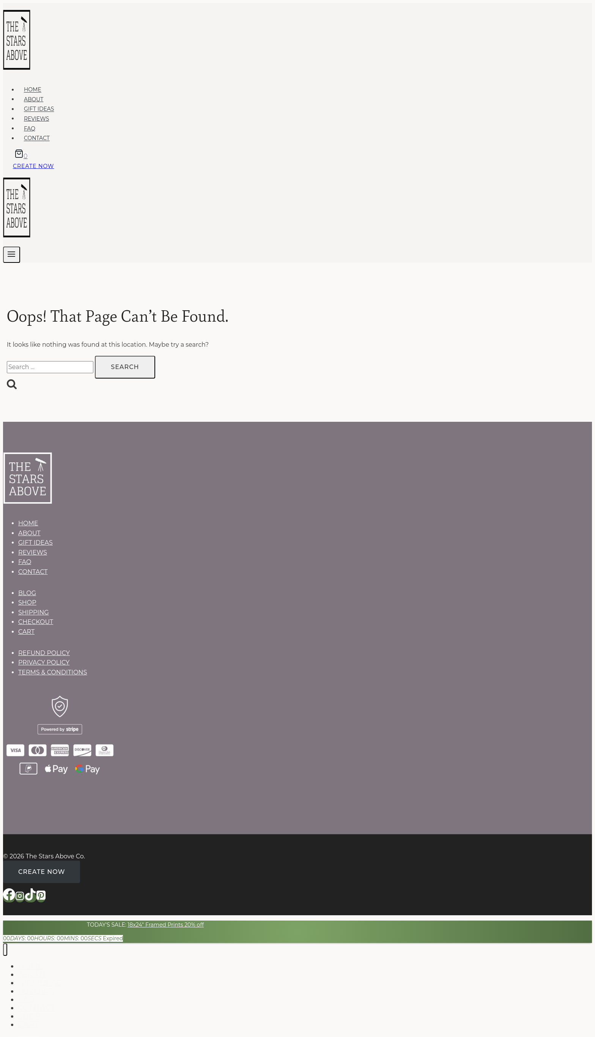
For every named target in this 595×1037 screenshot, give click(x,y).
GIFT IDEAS (39, 109)
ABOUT (33, 99)
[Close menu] (5, 949)
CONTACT (37, 138)
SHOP (27, 602)
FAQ (29, 128)
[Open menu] (11, 255)
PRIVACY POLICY (43, 662)
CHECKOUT (35, 621)
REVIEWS (36, 118)
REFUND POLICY (44, 653)
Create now (33, 166)
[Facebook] (9, 897)
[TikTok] (30, 897)
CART (26, 631)
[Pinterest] (41, 897)
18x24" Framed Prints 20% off (166, 924)
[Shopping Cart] (19, 156)
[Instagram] (19, 897)
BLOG (27, 593)
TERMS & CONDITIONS (52, 672)
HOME (32, 89)
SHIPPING (33, 612)
